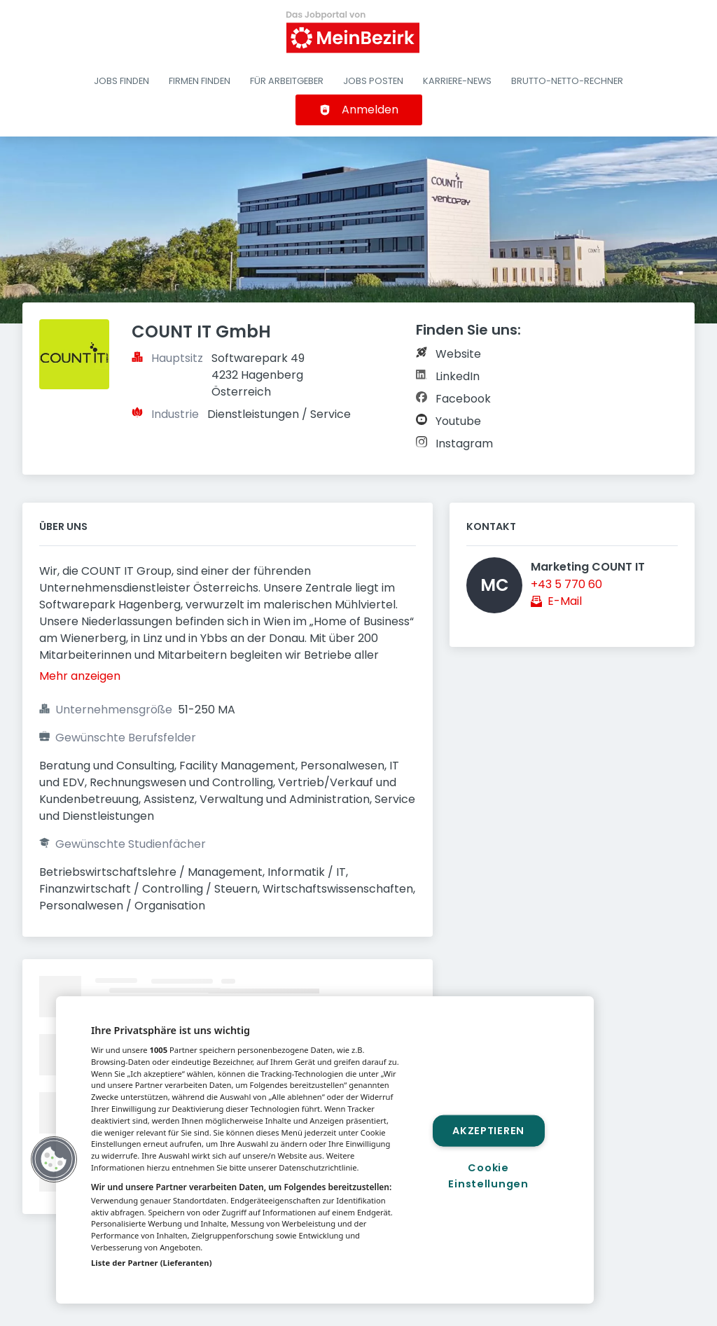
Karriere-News (457, 81)
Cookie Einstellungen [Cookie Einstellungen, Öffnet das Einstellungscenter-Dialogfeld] (488, 1176)
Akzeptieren (488, 1130)
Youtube (458, 421)
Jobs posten (373, 81)
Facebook (463, 399)
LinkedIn (458, 376)
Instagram (464, 443)
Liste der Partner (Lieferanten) (151, 1262)
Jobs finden (121, 81)
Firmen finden (199, 81)
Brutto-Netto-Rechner (567, 81)
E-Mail (565, 601)
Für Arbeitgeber (286, 81)
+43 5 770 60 (566, 584)
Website (458, 354)
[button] (54, 1159)
